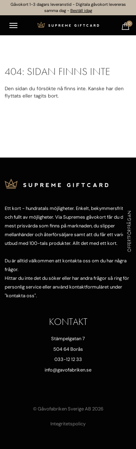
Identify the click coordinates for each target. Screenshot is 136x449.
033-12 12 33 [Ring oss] (68, 359)
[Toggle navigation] (13, 25)
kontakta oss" (21, 296)
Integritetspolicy (68, 424)
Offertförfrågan (129, 231)
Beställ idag (81, 10)
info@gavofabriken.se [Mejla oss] (68, 370)
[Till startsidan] (68, 25)
